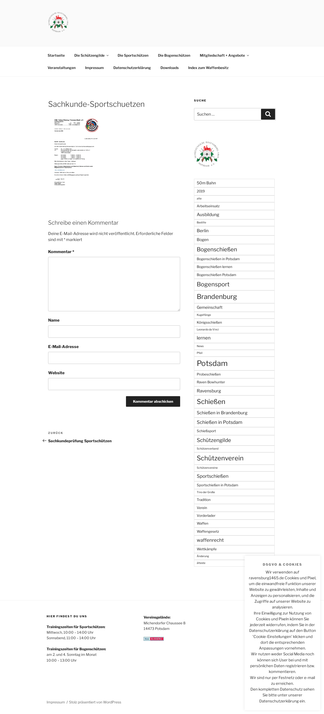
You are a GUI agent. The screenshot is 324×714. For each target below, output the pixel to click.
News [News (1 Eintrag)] (200, 346)
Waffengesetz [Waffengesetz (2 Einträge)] (208, 531)
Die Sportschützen (133, 55)
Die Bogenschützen (174, 55)
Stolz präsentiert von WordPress (95, 702)
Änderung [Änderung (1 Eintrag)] (203, 556)
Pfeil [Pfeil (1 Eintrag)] (200, 353)
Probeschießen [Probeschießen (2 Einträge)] (209, 374)
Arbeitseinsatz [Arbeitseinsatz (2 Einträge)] (208, 206)
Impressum (94, 67)
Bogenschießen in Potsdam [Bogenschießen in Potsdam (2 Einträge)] (218, 259)
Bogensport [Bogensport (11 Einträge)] (213, 284)
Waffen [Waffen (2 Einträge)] (202, 523)
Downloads (169, 67)
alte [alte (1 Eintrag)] (199, 198)
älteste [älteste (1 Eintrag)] (201, 563)
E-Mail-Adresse (63, 346)
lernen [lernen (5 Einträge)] (204, 338)
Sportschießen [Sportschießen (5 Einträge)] (213, 476)
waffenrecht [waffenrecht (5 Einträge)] (210, 540)
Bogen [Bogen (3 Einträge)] (203, 239)
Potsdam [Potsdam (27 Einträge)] (212, 363)
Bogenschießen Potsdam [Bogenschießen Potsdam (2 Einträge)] (216, 275)
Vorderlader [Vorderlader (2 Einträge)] (206, 516)
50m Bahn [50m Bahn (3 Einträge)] (206, 183)
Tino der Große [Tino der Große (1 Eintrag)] (206, 492)
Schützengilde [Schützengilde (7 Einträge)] (214, 440)
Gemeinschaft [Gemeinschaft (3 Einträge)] (209, 307)
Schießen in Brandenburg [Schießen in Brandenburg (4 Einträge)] (222, 412)
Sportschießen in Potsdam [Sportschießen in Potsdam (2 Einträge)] (217, 485)
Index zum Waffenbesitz (208, 67)
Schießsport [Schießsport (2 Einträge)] (206, 431)
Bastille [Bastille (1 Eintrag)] (201, 222)
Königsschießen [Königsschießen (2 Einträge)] (209, 322)
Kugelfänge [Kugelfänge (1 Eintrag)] (204, 315)
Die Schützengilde (91, 55)
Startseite (56, 55)
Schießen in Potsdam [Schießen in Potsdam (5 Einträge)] (219, 422)
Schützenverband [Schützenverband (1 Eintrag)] (207, 448)
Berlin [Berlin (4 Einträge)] (203, 230)
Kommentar (61, 251)
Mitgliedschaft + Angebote (225, 55)
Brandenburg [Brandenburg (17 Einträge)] (217, 296)
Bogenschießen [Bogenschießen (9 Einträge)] (217, 249)
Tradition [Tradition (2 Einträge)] (204, 500)
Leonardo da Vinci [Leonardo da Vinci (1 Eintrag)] (208, 329)
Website (56, 372)
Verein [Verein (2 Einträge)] (202, 508)
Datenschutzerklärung (132, 67)
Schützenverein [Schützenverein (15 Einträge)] (220, 458)
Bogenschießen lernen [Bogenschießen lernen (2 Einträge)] (214, 267)
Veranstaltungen (62, 67)
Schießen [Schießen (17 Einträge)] (211, 401)
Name (53, 320)
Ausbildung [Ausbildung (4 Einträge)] (208, 214)
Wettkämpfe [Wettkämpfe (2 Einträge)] (207, 549)
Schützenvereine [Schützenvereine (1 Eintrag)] (207, 467)
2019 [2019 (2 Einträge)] (201, 191)
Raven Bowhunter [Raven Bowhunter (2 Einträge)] (211, 382)
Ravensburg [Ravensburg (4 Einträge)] (209, 390)
